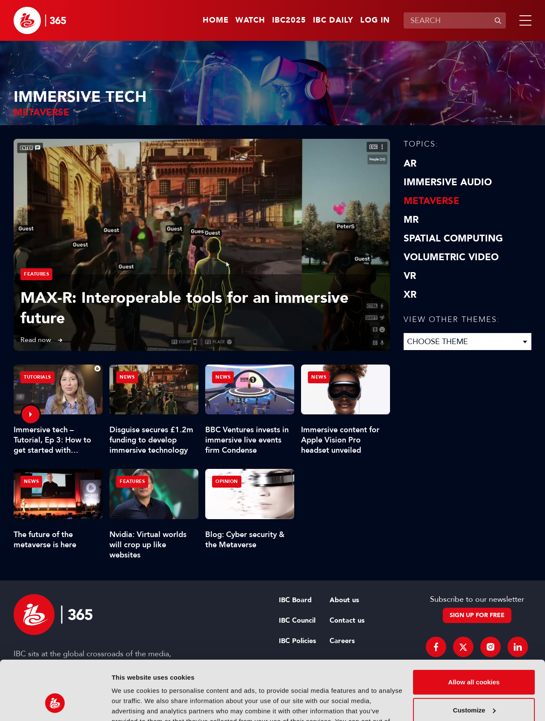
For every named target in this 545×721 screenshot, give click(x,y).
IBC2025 (289, 20)
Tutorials (37, 377)
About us (344, 600)
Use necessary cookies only (473, 687)
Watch (250, 20)
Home (216, 20)
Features (36, 274)
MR (411, 219)
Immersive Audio (448, 182)
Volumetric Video (451, 257)
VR (410, 276)
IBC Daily (333, 20)
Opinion (226, 481)
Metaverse (431, 201)
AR (410, 163)
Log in (375, 20)
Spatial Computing (453, 238)
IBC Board (295, 600)
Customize (474, 659)
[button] (523, 20)
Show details (131, 704)
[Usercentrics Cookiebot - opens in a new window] (55, 704)
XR (410, 294)
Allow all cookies (474, 631)
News (127, 377)
